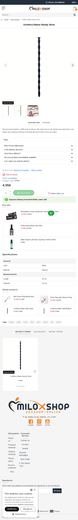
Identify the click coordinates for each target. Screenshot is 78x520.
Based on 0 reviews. (21, 170)
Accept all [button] (12, 509)
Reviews (46, 122)
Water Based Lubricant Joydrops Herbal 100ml (38, 240)
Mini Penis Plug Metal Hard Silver (25, 296)
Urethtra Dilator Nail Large (23, 309)
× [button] (35, 490)
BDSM (6, 19)
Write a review (36, 170)
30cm (32, 322)
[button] (5, 65)
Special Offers (56, 332)
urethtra (11, 322)
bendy (25, 322)
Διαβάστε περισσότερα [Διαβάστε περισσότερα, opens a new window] (25, 504)
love (52, 322)
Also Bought (40, 332)
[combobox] (31, 490)
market (58, 322)
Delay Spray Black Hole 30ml (31, 226)
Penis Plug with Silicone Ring (61, 297)
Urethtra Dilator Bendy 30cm (20, 376)
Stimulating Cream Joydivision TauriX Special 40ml (39, 212)
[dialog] (20, 502)
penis (38, 322)
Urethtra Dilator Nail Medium (60, 309)
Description (34, 122)
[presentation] (39, 500)
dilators (45, 322)
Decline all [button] (28, 509)
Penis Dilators (15, 19)
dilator (19, 322)
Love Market (12, 178)
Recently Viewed (23, 332)
